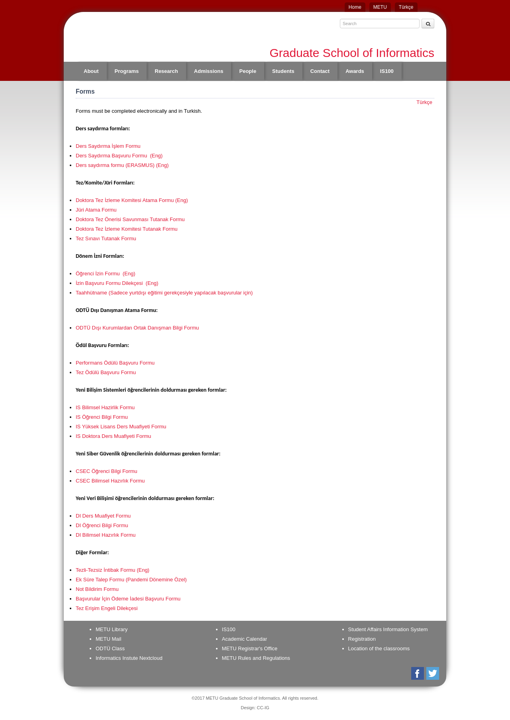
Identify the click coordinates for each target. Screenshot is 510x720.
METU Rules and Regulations (256, 658)
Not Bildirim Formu (97, 589)
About (91, 71)
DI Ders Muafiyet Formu (103, 516)
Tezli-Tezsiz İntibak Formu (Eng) (112, 570)
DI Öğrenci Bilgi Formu (102, 525)
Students (283, 71)
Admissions (209, 71)
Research (166, 71)
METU (380, 7)
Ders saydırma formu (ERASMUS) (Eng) (122, 165)
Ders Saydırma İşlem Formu (108, 146)
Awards (354, 71)
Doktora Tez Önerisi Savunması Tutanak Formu (130, 219)
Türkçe (406, 7)
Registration (362, 639)
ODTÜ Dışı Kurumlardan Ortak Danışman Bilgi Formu (137, 328)
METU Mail (108, 639)
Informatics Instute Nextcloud (129, 658)
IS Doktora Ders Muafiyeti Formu (113, 436)
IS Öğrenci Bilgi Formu (102, 417)
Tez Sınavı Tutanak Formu (106, 238)
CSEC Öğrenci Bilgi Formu (107, 471)
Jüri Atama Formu (96, 210)
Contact (320, 71)
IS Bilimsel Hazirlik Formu (105, 407)
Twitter (433, 673)
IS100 (387, 71)
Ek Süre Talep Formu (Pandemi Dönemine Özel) (131, 580)
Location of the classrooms (379, 648)
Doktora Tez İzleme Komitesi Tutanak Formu (127, 229)
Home (355, 7)
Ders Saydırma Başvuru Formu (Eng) (119, 156)
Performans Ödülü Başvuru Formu (115, 363)
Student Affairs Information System (388, 629)
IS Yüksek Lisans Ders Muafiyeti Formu (121, 427)
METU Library (112, 629)
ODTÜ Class (110, 648)
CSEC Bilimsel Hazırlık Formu (111, 481)
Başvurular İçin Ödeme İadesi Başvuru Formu (128, 599)
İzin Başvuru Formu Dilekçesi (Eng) (117, 283)
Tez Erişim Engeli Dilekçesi (106, 608)
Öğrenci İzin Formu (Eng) (105, 274)
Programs (127, 71)
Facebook (418, 673)
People (247, 71)
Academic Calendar (244, 639)
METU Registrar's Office (250, 648)
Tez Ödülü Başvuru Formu (106, 372)
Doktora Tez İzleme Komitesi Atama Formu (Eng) (132, 200)
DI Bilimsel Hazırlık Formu (105, 535)
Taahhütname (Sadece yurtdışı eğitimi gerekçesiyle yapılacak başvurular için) (164, 293)
